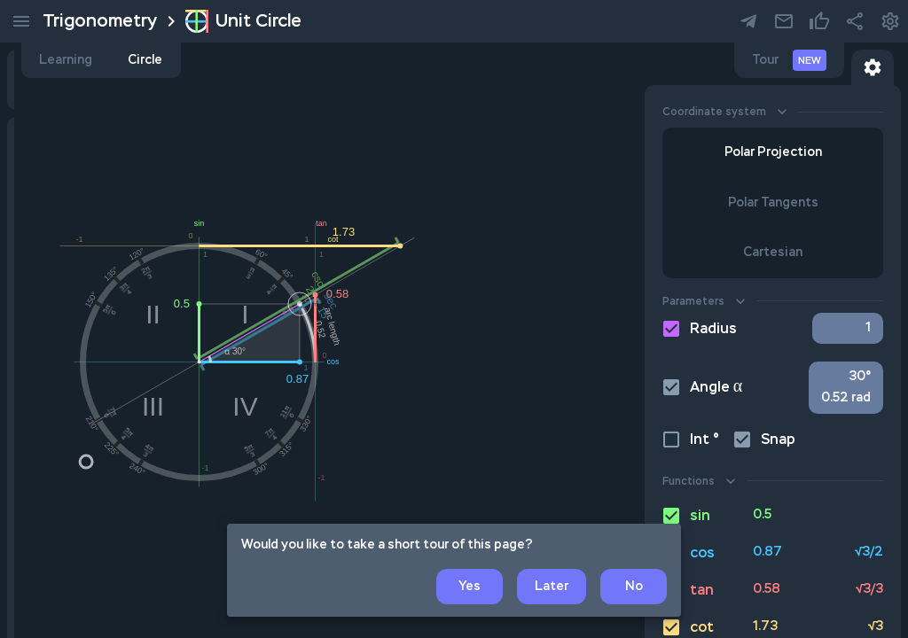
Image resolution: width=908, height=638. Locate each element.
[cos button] (772, 553)
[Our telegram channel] (748, 21)
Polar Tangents (772, 203)
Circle (400, 60)
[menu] (21, 21)
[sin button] (772, 515)
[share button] (855, 21)
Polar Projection (772, 153)
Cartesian (772, 253)
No (633, 587)
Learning (321, 60)
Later (551, 587)
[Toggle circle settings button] (872, 67)
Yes (469, 587)
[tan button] (772, 590)
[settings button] (784, 21)
